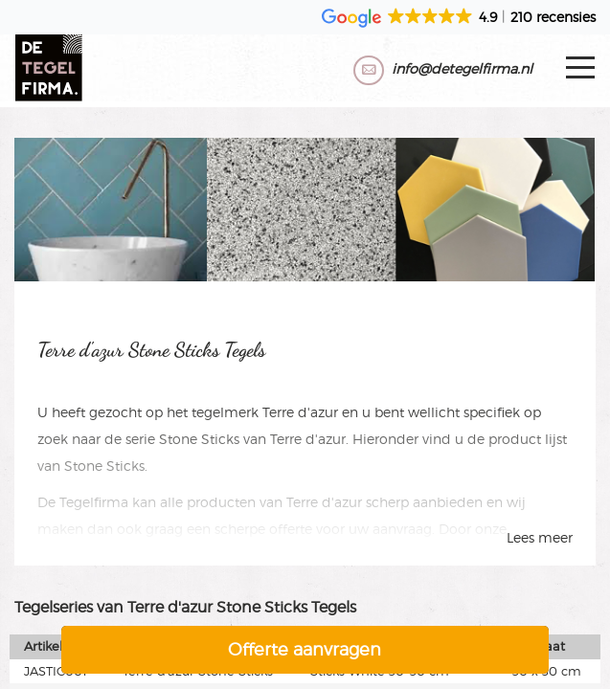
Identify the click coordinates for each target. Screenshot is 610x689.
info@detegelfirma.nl (462, 68)
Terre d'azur (300, 412)
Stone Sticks (199, 439)
